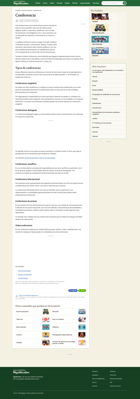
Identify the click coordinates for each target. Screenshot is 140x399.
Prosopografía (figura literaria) (69, 335)
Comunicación (37, 10)
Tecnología (96, 3)
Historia (38, 3)
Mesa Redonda (32, 327)
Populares (95, 371)
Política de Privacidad (116, 378)
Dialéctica (69, 327)
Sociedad (59, 3)
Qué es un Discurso (25, 274)
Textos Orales (23, 278)
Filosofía (74, 3)
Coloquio (32, 342)
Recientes (112, 371)
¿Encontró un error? (115, 386)
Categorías (95, 375)
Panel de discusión (31, 158)
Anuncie (94, 382)
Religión (67, 3)
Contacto (94, 386)
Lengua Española (85, 3)
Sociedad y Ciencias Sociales (23, 10)
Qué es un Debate (24, 271)
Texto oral (32, 319)
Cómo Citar (113, 375)
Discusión (69, 311)
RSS (111, 382)
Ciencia (45, 3)
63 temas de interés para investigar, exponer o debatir (69, 342)
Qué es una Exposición (47, 158)
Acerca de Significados (98, 378)
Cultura (52, 3)
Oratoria (32, 335)
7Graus (23, 393)
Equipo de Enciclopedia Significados (28, 295)
